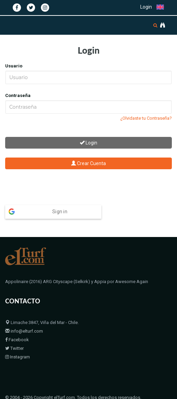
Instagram (17, 325)
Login (146, 7)
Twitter (14, 317)
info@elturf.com (24, 299)
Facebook (17, 308)
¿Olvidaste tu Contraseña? (146, 118)
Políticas (105, 375)
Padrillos (31, 375)
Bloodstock (56, 375)
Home (11, 375)
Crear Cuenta (88, 163)
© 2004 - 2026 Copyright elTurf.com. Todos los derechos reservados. (73, 366)
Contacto (82, 375)
